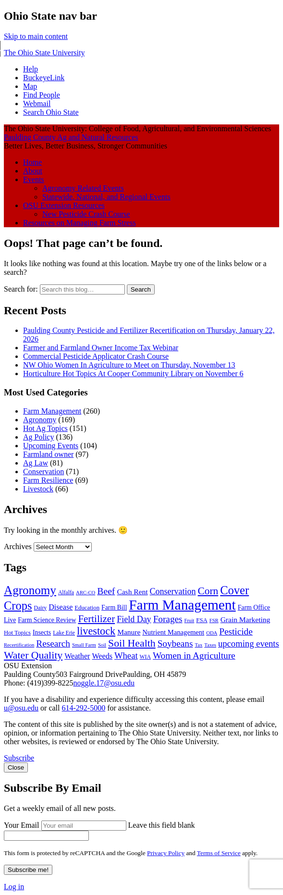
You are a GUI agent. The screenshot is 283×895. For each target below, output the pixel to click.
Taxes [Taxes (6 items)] (210, 645)
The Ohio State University (44, 53)
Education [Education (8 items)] (86, 607)
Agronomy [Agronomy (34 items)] (30, 590)
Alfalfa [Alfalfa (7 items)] (66, 592)
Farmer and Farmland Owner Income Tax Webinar (100, 347)
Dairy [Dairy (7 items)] (40, 608)
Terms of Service (219, 853)
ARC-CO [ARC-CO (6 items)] (85, 592)
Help (30, 69)
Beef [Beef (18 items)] (106, 591)
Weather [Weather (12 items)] (77, 656)
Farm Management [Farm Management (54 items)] (182, 605)
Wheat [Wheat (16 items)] (126, 655)
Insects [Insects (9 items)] (42, 632)
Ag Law (35, 463)
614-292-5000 (83, 708)
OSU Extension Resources (64, 205)
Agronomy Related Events (83, 188)
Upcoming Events (50, 445)
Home (32, 162)
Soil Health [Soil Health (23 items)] (132, 643)
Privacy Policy (166, 853)
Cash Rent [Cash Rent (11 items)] (132, 592)
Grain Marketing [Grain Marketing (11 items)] (246, 619)
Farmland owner (48, 454)
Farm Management (52, 411)
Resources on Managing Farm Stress (79, 223)
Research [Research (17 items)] (53, 643)
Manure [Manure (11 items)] (128, 632)
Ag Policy (38, 437)
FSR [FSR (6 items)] (214, 620)
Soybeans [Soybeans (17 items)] (175, 643)
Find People (41, 95)
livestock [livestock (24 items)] (96, 631)
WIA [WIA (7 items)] (145, 657)
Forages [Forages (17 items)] (168, 619)
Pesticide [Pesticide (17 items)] (236, 631)
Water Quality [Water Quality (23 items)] (33, 655)
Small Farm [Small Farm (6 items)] (84, 645)
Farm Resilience (48, 480)
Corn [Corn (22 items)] (208, 591)
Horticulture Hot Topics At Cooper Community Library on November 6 (133, 373)
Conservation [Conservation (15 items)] (173, 591)
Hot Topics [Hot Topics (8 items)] (17, 632)
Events (33, 179)
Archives (18, 546)
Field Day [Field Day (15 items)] (134, 619)
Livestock (38, 489)
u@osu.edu (21, 708)
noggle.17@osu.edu (104, 683)
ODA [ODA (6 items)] (211, 633)
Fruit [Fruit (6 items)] (190, 620)
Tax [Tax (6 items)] (198, 645)
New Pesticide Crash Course (86, 214)
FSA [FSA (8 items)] (201, 620)
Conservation (43, 471)
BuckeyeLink (43, 78)
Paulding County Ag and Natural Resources (71, 137)
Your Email (21, 825)
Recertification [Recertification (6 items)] (19, 645)
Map (30, 86)
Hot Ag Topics (45, 428)
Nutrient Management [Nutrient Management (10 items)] (173, 632)
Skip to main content (36, 36)
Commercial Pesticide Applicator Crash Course (96, 356)
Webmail (36, 103)
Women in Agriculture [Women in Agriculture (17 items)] (194, 655)
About (32, 171)
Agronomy (39, 420)
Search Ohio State (51, 112)
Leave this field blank (161, 825)
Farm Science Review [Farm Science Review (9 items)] (47, 620)
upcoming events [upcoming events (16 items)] (248, 643)
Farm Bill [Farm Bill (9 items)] (114, 607)
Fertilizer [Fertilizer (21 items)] (96, 619)
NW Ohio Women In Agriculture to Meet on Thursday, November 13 (129, 365)
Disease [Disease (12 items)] (61, 607)
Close (16, 767)
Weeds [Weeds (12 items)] (102, 656)
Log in (14, 887)
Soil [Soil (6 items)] (102, 645)
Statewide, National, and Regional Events (106, 197)
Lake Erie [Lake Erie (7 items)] (64, 633)
